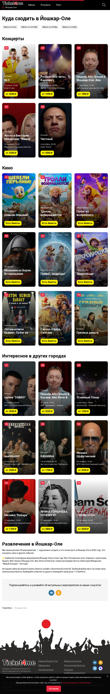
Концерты (46, 5)
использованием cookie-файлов (76, 683)
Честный (23, 564)
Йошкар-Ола (11, 7)
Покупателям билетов (74, 665)
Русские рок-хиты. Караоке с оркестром (87, 558)
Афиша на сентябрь (29, 27)
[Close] (107, 676)
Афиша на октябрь (49, 27)
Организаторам (45, 670)
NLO (66, 558)
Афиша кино (44, 665)
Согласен (53, 689)
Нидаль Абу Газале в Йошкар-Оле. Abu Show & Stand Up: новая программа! (37, 561)
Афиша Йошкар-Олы (48, 661)
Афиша (31, 5)
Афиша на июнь (10, 27)
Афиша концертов (72, 661)
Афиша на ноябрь (69, 27)
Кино (58, 5)
